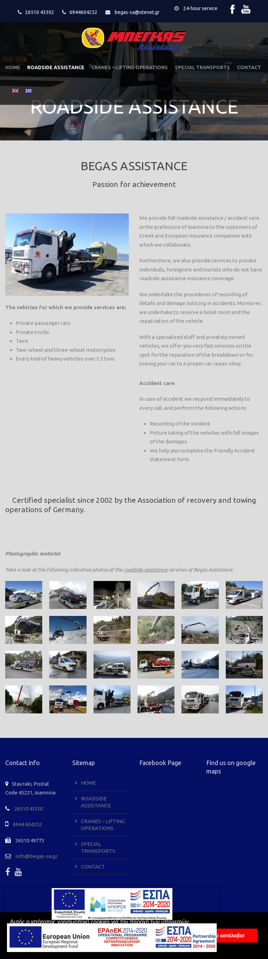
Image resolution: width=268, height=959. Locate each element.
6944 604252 (27, 824)
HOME (12, 67)
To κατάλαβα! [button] (229, 935)
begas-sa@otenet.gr (137, 12)
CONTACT (249, 67)
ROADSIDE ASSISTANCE (55, 67)
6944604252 (83, 12)
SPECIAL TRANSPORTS (202, 67)
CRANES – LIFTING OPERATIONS (129, 67)
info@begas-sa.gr (36, 856)
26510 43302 (39, 12)
